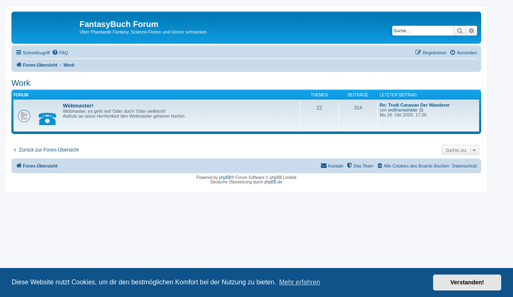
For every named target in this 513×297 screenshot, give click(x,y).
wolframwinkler (403, 109)
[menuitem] (60, 53)
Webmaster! (78, 106)
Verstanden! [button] (467, 282)
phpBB (225, 177)
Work (20, 82)
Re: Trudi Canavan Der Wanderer (414, 105)
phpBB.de (273, 182)
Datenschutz (464, 165)
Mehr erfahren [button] (299, 282)
